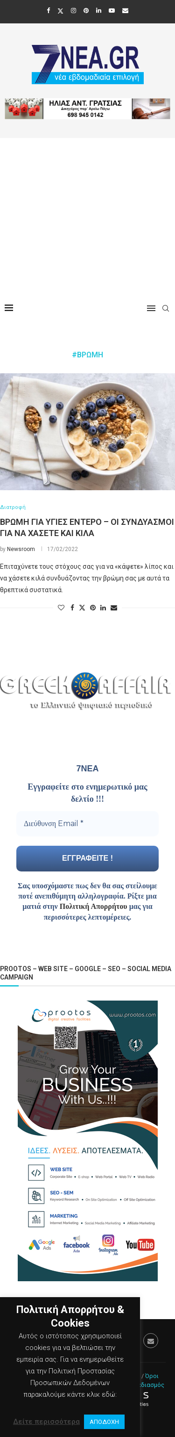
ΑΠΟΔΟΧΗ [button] (104, 1421)
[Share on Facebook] (72, 607)
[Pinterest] (86, 10)
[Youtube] (112, 10)
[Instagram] (73, 10)
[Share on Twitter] (82, 607)
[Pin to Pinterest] (93, 607)
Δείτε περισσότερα (46, 1421)
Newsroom (21, 549)
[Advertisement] (87, 216)
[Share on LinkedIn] (103, 607)
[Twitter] (60, 11)
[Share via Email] (114, 607)
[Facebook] (48, 10)
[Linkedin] (98, 10)
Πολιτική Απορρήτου (93, 906)
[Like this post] (61, 607)
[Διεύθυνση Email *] (87, 823)
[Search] (165, 308)
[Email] (125, 10)
